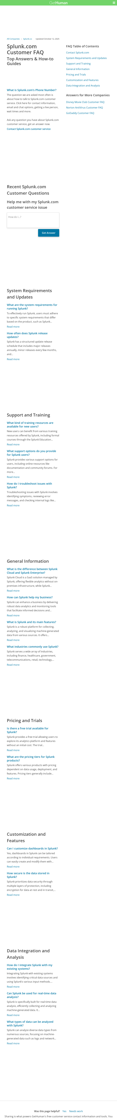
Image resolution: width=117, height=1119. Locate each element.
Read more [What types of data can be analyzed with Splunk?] (13, 1043)
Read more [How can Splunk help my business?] (13, 615)
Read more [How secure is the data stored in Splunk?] (13, 895)
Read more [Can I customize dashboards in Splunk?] (13, 866)
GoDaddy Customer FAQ (80, 113)
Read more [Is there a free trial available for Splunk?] (13, 750)
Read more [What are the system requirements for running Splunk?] (13, 326)
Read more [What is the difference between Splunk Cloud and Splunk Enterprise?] (13, 590)
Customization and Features (82, 80)
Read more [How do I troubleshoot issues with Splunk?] (13, 505)
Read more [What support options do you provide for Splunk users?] (13, 477)
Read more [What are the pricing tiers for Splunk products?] (13, 778)
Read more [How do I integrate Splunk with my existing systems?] (13, 986)
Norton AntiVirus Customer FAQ (84, 107)
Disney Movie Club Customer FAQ (85, 102)
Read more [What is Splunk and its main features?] (13, 640)
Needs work (76, 1111)
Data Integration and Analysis (83, 85)
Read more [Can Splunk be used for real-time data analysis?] (13, 1015)
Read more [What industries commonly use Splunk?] (13, 664)
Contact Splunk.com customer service (29, 129)
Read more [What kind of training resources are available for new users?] (13, 444)
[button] (114, 3)
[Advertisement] (33, 157)
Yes (64, 1111)
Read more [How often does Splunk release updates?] (13, 359)
